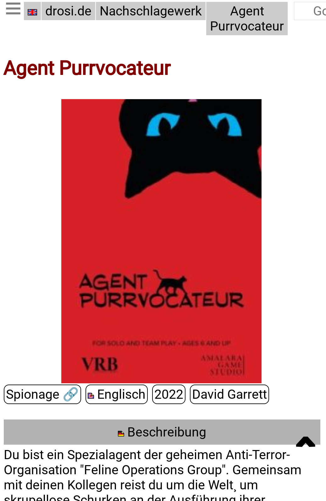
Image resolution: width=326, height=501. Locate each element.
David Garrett (229, 394)
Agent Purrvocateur (247, 18)
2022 (168, 394)
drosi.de (68, 11)
